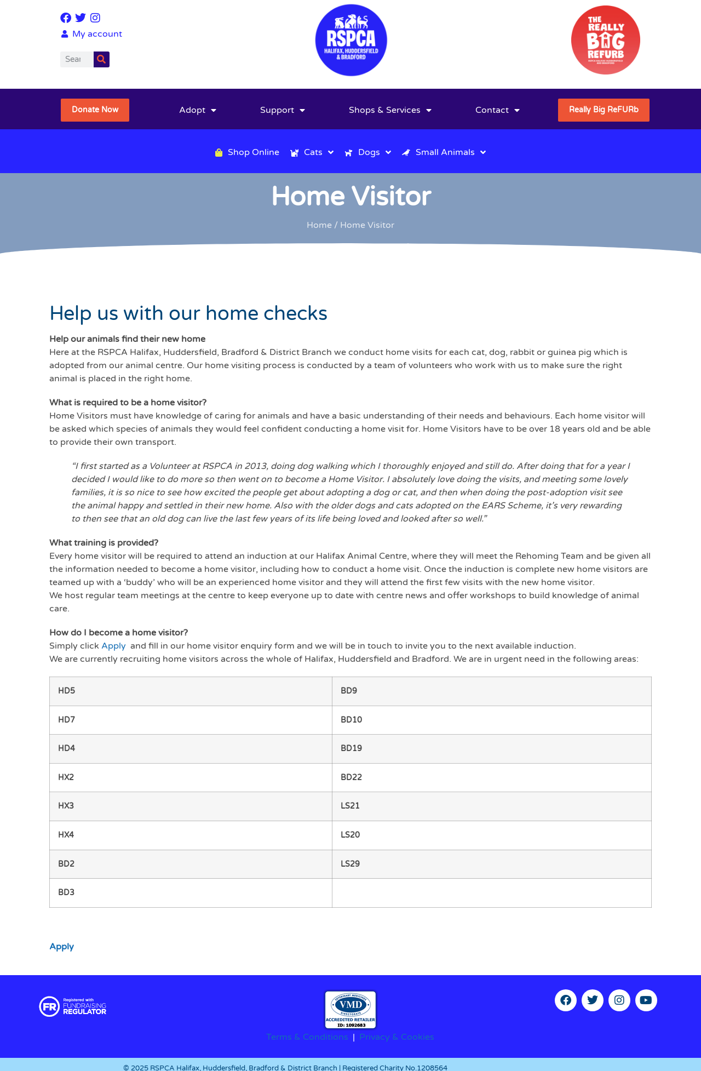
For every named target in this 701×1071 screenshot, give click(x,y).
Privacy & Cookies (396, 1037)
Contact (497, 110)
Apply (113, 645)
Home (319, 225)
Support (282, 110)
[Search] (102, 59)
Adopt (197, 110)
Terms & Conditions (307, 1037)
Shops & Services (390, 110)
